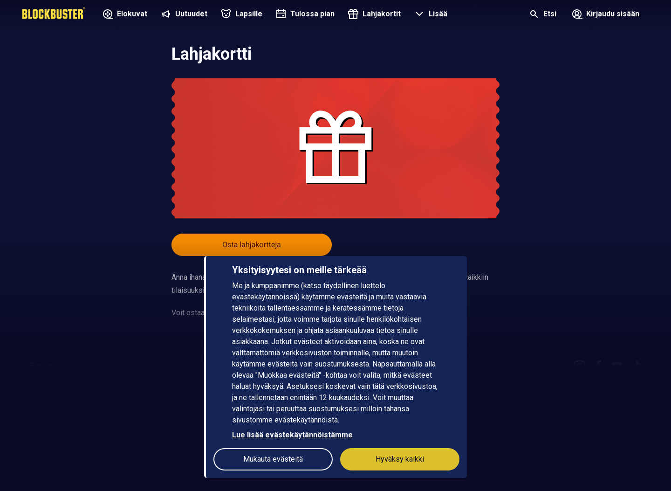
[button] (429, 15)
